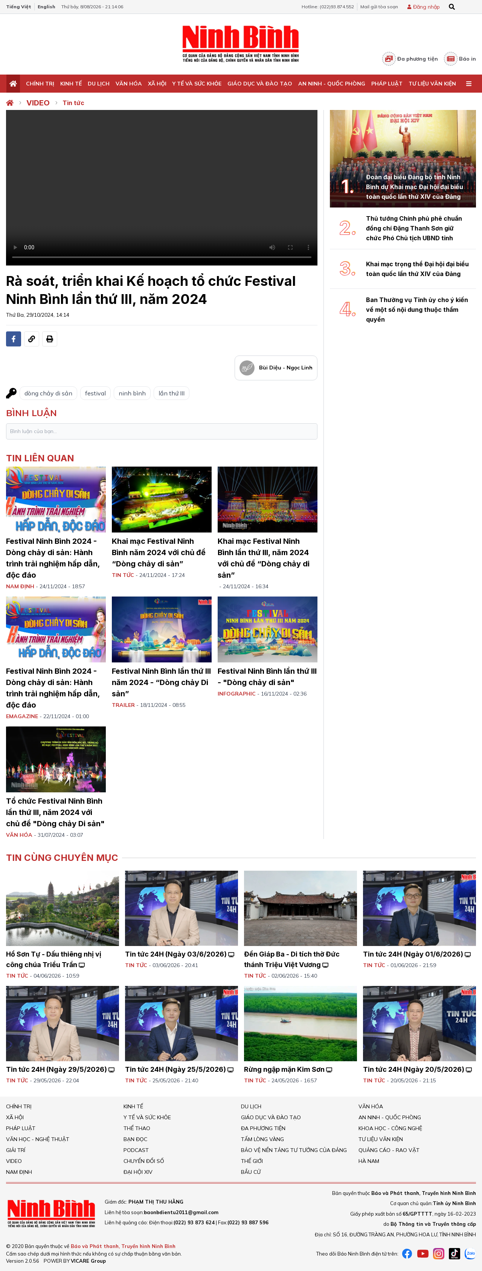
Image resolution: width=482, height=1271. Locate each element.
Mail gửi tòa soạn (379, 6)
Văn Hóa (129, 83)
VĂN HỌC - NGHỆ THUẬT (37, 1139)
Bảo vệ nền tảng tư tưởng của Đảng (294, 1150)
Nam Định (19, 1172)
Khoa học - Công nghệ (390, 1128)
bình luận (31, 412)
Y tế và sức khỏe (196, 83)
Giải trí (15, 1150)
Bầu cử (251, 1172)
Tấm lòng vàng (262, 1139)
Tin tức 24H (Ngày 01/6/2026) (417, 954)
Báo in (460, 59)
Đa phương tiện (410, 59)
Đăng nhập (426, 6)
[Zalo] (470, 1253)
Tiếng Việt (18, 6)
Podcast (136, 1150)
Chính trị (40, 83)
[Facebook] (407, 1253)
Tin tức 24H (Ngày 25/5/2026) (179, 1069)
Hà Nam (368, 1161)
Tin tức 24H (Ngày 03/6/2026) (179, 954)
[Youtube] (423, 1253)
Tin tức (73, 103)
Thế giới (252, 1161)
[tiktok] (454, 1253)
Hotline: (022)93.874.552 (328, 6)
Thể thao (137, 1128)
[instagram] (438, 1253)
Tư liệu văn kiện (432, 83)
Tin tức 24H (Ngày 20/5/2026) (417, 1069)
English (46, 6)
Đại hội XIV (138, 1172)
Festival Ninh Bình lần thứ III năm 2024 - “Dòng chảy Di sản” (161, 682)
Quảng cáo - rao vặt (388, 1150)
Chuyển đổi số (144, 1161)
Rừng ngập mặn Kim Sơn (288, 1069)
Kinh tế (71, 83)
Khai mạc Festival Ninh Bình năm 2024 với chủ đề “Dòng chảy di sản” (159, 552)
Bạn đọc (135, 1139)
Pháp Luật (387, 83)
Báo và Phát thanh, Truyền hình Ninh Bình (123, 1246)
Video (38, 103)
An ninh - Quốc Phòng (331, 83)
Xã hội (157, 83)
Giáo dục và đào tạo (259, 83)
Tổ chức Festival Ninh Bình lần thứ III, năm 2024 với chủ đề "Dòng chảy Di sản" (55, 812)
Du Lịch (99, 83)
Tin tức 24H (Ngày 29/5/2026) (60, 1069)
